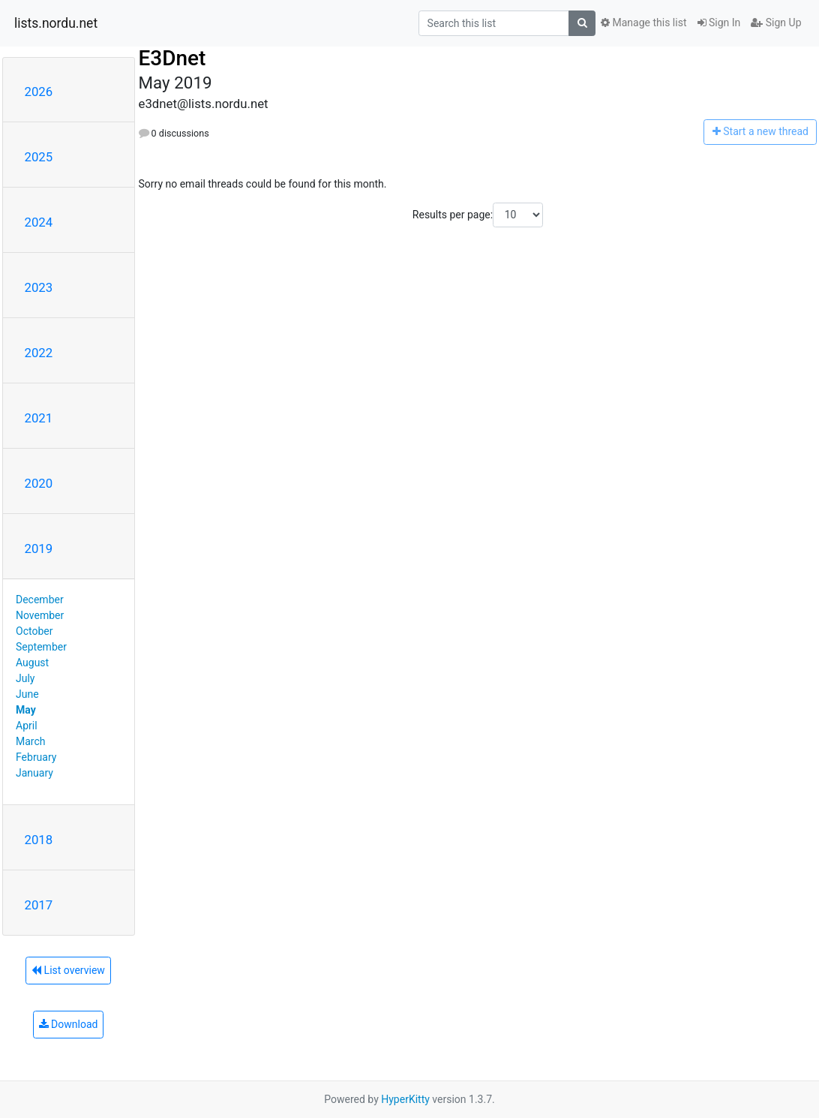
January (34, 773)
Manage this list (643, 23)
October (34, 631)
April (27, 726)
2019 (39, 548)
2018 (39, 839)
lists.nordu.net (56, 23)
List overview (68, 970)
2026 (39, 91)
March (31, 741)
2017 (39, 904)
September (41, 647)
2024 (39, 222)
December (40, 600)
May (26, 710)
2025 (39, 156)
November (40, 615)
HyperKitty (405, 1099)
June (27, 694)
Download (68, 1024)
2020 (39, 483)
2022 (39, 352)
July (25, 678)
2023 (39, 287)
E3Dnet (172, 58)
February (36, 757)
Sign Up (776, 23)
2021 (39, 417)
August (32, 663)
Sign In (719, 23)
